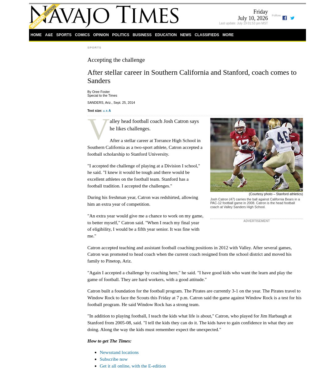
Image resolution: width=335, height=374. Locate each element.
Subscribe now (114, 359)
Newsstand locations (119, 352)
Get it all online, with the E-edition (133, 365)
